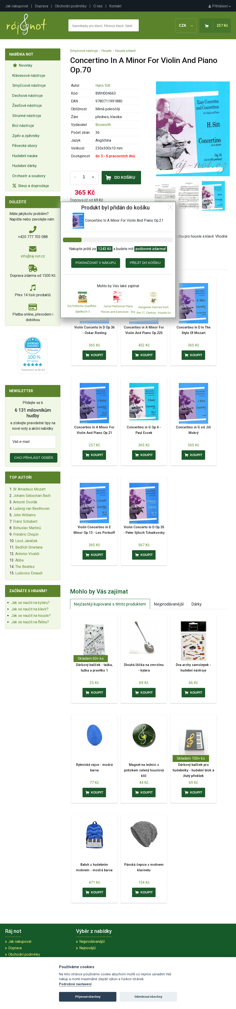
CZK (186, 25)
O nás (98, 6)
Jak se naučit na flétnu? (30, 622)
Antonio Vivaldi (27, 554)
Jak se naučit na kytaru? (30, 602)
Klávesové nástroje (28, 75)
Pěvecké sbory (24, 145)
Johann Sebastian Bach (31, 495)
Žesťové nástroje (27, 105)
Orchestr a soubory (28, 175)
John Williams (24, 515)
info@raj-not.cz (33, 256)
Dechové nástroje (27, 95)
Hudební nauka (24, 155)
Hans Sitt (102, 85)
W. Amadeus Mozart (29, 489)
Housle (107, 51)
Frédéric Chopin (25, 534)
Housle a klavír (125, 51)
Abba (19, 560)
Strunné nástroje (26, 115)
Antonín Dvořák (25, 502)
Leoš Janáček (26, 541)
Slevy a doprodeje (31, 185)
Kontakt (115, 6)
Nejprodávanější (169, 604)
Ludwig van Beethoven (31, 508)
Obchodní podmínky (71, 6)
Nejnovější (87, 948)
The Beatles (25, 566)
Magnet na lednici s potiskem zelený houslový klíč (144, 770)
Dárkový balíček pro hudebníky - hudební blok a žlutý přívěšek (193, 770)
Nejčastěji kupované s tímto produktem (110, 604)
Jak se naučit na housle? (31, 615)
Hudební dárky (24, 165)
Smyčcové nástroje (29, 85)
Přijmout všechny (87, 996)
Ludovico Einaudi (28, 573)
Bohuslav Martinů (27, 528)
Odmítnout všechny (148, 996)
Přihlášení (219, 6)
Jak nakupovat (16, 6)
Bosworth (103, 124)
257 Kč (222, 25)
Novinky (22, 65)
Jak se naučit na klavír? (29, 609)
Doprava (41, 6)
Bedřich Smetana (28, 547)
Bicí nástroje (23, 125)
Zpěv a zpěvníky (25, 135)
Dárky (197, 604)
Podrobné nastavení (75, 984)
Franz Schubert (25, 521)
